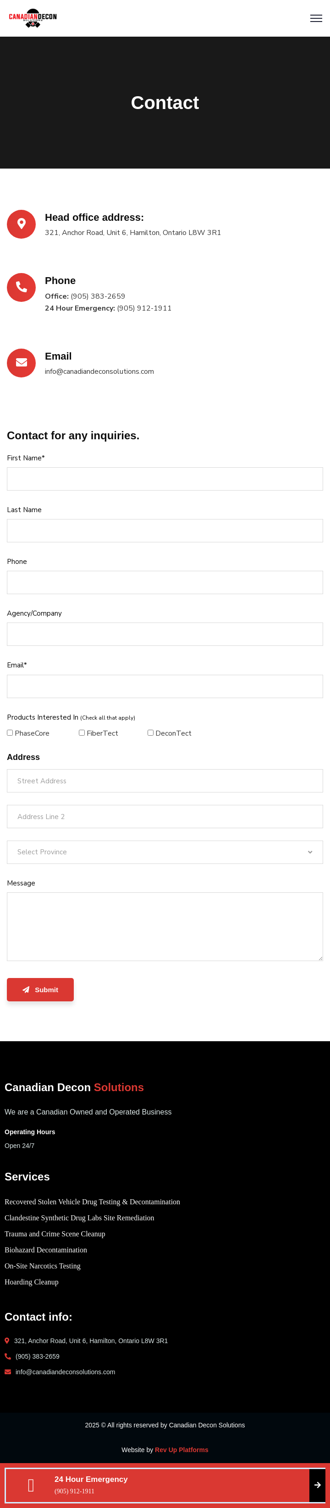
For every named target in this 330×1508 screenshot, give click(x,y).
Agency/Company (34, 613)
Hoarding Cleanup (32, 1282)
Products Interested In (71, 717)
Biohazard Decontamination (46, 1250)
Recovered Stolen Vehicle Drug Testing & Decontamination (92, 1202)
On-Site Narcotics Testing (43, 1266)
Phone (17, 561)
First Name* (26, 458)
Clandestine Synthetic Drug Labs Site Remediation (79, 1218)
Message (21, 883)
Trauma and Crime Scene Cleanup (55, 1234)
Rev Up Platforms (182, 1449)
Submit (40, 990)
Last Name (24, 509)
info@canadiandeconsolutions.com (65, 1372)
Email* (17, 665)
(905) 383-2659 (38, 1356)
